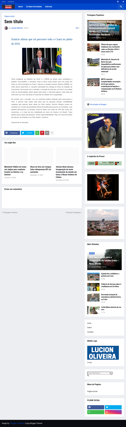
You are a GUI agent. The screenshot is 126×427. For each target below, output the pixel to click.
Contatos (11, 2)
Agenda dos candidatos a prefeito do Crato (110, 275)
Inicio (3, 2)
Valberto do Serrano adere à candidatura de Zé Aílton (111, 285)
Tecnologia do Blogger (97, 104)
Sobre (89, 328)
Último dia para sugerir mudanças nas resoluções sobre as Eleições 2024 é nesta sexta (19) (110, 48)
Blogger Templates (17, 423)
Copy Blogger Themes (34, 423)
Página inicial (9, 16)
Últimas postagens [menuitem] (34, 7)
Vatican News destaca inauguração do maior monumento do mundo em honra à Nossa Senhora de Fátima (66, 172)
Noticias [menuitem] (48, 7)
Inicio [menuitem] (20, 7)
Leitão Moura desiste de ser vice (111, 308)
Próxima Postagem (73, 213)
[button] (121, 6)
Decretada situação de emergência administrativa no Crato (111, 297)
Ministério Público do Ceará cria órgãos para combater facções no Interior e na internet (15, 171)
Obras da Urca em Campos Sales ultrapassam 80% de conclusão (40, 169)
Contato (90, 332)
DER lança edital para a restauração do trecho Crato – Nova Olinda (104, 260)
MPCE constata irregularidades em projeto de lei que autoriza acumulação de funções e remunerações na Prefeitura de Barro (111, 85)
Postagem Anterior (10, 213)
